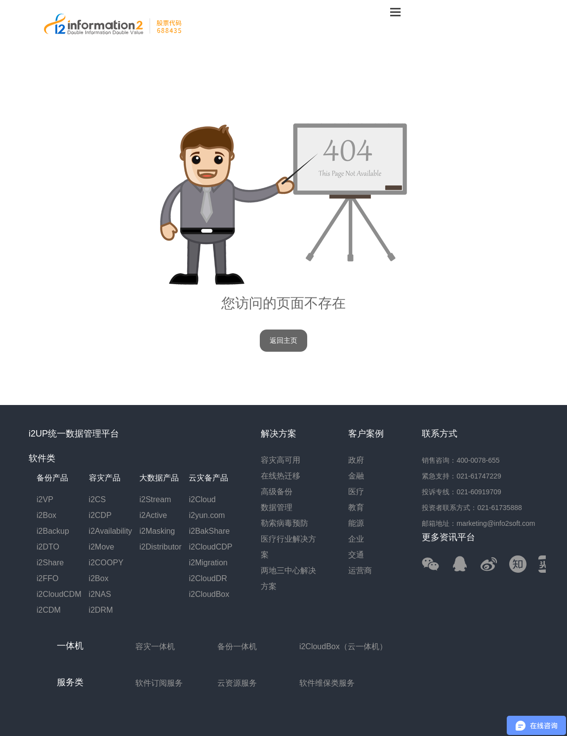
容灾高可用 (280, 460)
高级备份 (276, 491)
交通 (356, 555)
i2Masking (157, 531)
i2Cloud (202, 499)
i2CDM (49, 610)
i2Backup (53, 531)
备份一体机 (237, 646)
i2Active (153, 515)
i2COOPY (106, 562)
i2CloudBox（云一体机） (343, 646)
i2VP (45, 499)
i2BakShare (209, 531)
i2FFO (47, 578)
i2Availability (110, 531)
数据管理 (276, 507)
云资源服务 (237, 683)
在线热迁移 (280, 476)
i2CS (97, 499)
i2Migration (208, 562)
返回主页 (283, 340)
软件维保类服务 (327, 683)
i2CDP (100, 515)
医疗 (356, 491)
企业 (356, 539)
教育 (356, 507)
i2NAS (100, 594)
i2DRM (101, 610)
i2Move (102, 547)
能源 (356, 523)
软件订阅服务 (159, 683)
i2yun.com (207, 515)
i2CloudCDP (210, 547)
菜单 (395, 11)
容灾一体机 (155, 646)
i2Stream (155, 499)
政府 (356, 460)
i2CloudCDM (59, 594)
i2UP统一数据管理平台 (74, 434)
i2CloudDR (208, 578)
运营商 (360, 570)
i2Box (46, 515)
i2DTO (48, 547)
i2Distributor (160, 547)
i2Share (50, 562)
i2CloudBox (209, 594)
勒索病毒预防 (284, 523)
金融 (356, 476)
